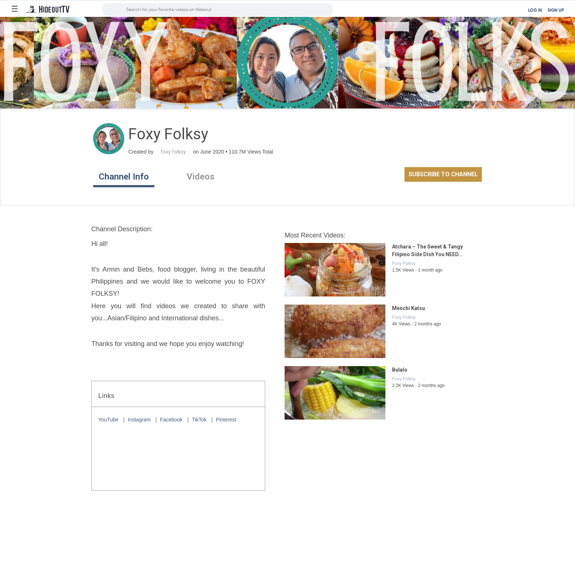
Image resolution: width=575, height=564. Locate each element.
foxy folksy (173, 152)
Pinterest (226, 420)
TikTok (199, 420)
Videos (201, 177)
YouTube (108, 420)
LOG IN (535, 10)
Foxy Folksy (403, 263)
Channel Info (124, 177)
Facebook (171, 420)
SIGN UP (555, 10)
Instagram (139, 420)
